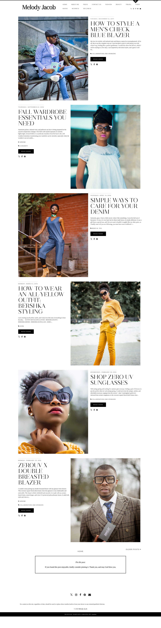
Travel (128, 4)
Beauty (119, 4)
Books (65, 8)
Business (75, 8)
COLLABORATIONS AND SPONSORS (103, 53)
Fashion (108, 4)
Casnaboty (23, 146)
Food (138, 4)
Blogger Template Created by (80, 614)
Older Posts (133, 549)
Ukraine (22, 142)
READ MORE (98, 59)
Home (65, 4)
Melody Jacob (38, 7)
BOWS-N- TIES (96, 228)
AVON (21, 326)
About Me (75, 4)
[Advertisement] (80, 582)
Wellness (87, 8)
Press (85, 4)
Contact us (96, 4)
